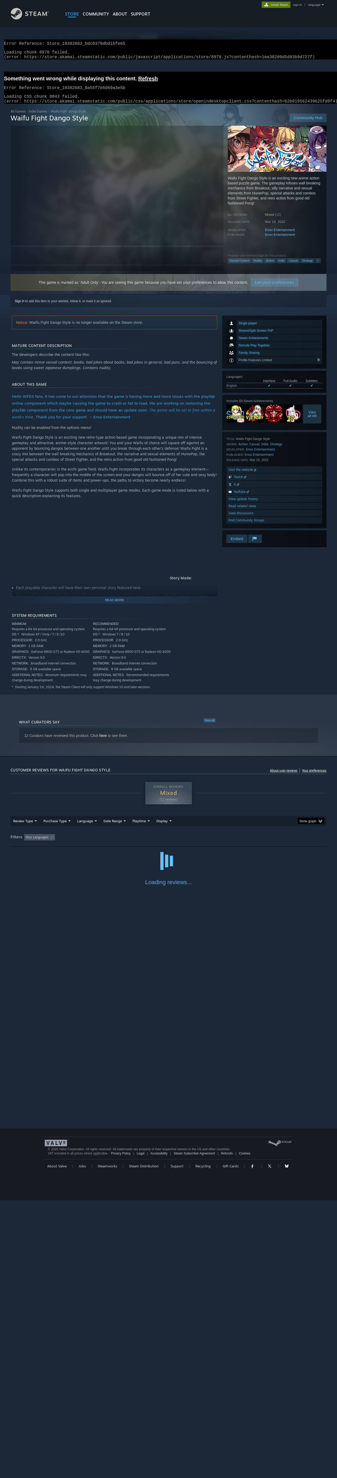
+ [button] (318, 266)
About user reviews (284, 777)
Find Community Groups (246, 526)
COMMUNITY (96, 14)
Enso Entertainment (280, 236)
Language (85, 827)
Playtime (139, 827)
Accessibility (158, 1431)
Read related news (242, 512)
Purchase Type (55, 827)
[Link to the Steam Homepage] (34, 18)
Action (270, 266)
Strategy (307, 266)
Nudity (258, 266)
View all (210, 726)
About (120, 14)
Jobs (82, 1444)
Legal (140, 1431)
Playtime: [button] (131, 843)
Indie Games (38, 118)
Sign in (19, 307)
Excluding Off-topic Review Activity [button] (90, 843)
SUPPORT (140, 14)
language (314, 5)
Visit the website (243, 476)
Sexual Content (239, 266)
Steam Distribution (144, 1444)
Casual (293, 266)
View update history (243, 505)
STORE (72, 14)
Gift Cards (231, 1444)
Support (177, 1444)
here (103, 742)
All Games (18, 118)
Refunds (227, 1431)
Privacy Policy (121, 1431)
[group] (168, 844)
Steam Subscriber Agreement (194, 1431)
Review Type (23, 827)
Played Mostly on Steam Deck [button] (169, 843)
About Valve (57, 1444)
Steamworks (107, 1444)
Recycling (203, 1444)
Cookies (244, 1431)
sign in (297, 5)
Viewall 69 (312, 420)
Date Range (112, 827)
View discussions (241, 519)
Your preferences (314, 777)
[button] (28, 843)
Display (162, 827)
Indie (281, 266)
